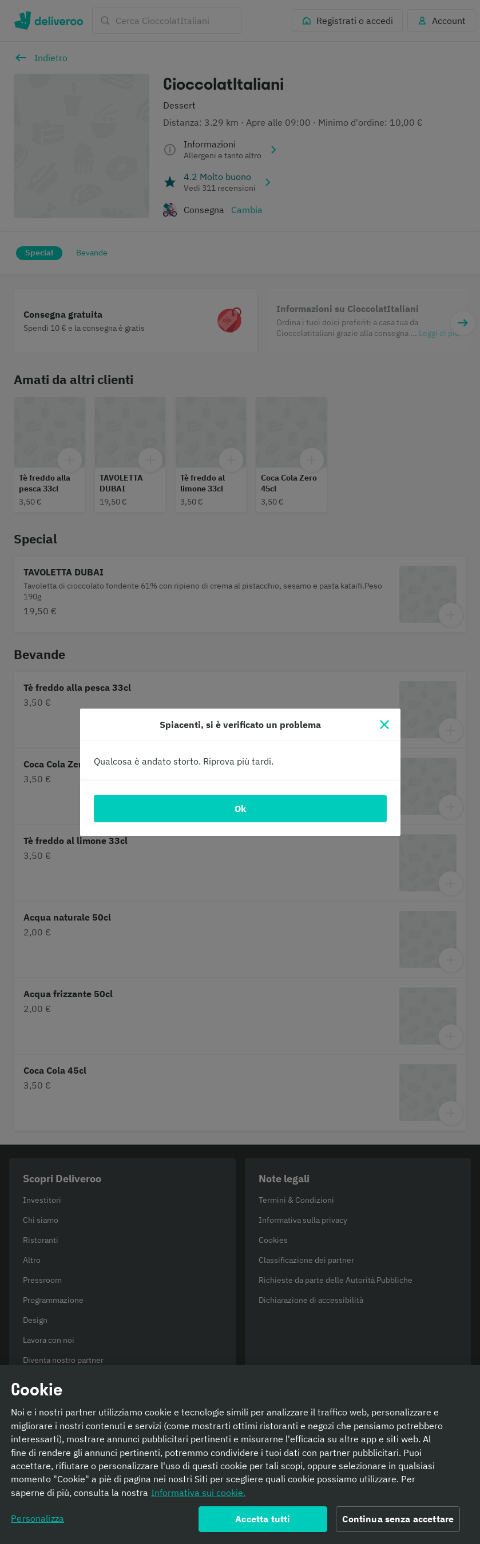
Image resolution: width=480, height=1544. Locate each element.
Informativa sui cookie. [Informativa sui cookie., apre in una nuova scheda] (198, 1495)
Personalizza (37, 1521)
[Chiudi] (384, 724)
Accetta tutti (262, 1522)
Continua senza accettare (398, 1522)
